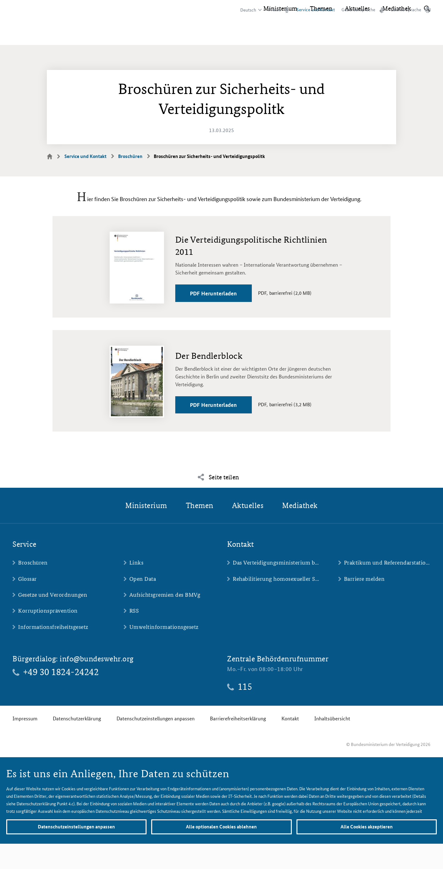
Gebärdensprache (358, 9)
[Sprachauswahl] (250, 10)
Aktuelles (357, 34)
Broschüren (130, 156)
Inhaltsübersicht (332, 718)
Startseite (53, 156)
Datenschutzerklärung (77, 718)
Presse (274, 9)
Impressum (24, 718)
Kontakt (290, 718)
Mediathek (396, 34)
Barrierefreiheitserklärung (238, 718)
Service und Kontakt (85, 156)
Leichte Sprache (406, 9)
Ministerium (280, 34)
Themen (321, 34)
